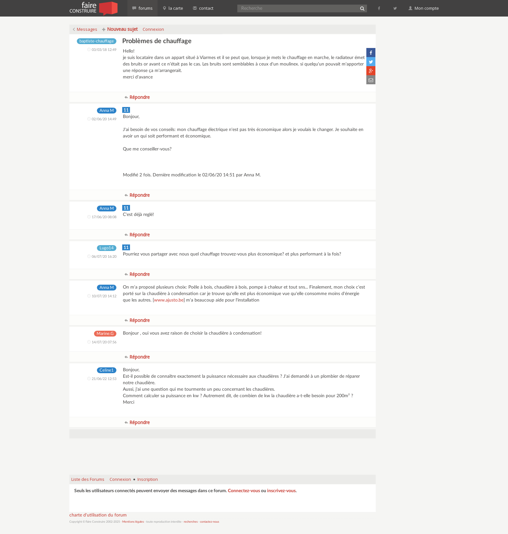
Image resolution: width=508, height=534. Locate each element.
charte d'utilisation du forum (98, 515)
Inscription (147, 479)
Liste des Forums (87, 479)
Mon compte (423, 8)
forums (142, 8)
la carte (172, 8)
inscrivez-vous (281, 491)
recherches (191, 521)
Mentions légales (133, 521)
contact (203, 8)
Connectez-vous (244, 491)
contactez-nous (209, 521)
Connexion (153, 29)
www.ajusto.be (168, 300)
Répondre (137, 97)
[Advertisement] (222, 453)
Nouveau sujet (120, 29)
